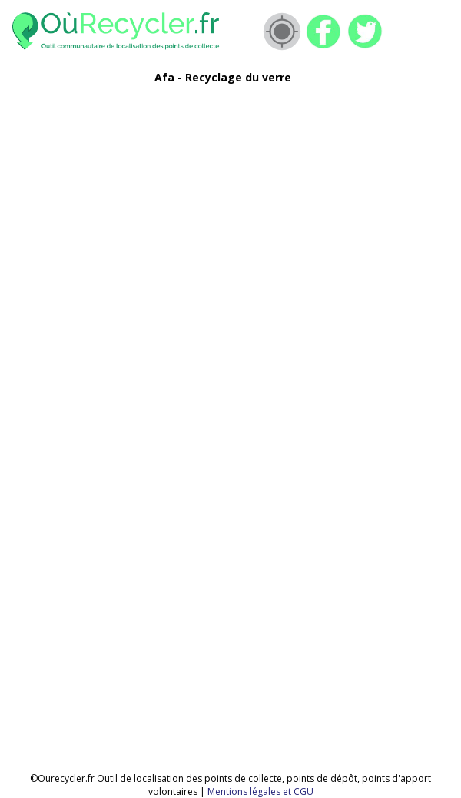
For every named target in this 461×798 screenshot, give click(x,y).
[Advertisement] (212, 204)
